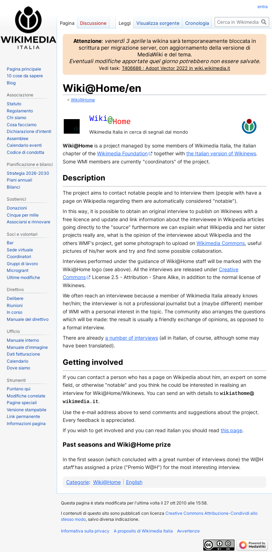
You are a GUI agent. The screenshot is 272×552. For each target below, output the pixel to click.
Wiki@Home (83, 99)
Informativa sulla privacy (85, 530)
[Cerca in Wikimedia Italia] (242, 22)
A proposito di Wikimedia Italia (143, 530)
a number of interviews (131, 338)
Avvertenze (188, 530)
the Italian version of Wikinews (221, 153)
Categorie (77, 481)
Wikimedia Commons (221, 243)
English (134, 481)
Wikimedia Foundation (122, 153)
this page (231, 429)
